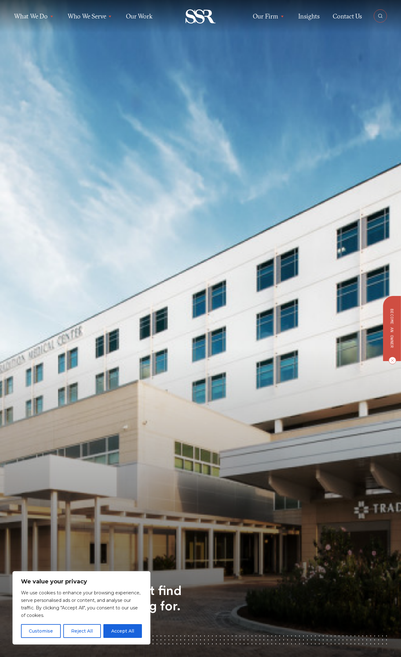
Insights (309, 16)
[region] (81, 607)
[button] (200, 16)
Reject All (82, 631)
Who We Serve (90, 16)
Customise (41, 631)
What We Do (34, 16)
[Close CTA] (391, 360)
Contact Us (347, 16)
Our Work (139, 16)
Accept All (122, 631)
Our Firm (269, 16)
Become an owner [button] (392, 328)
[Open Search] (380, 16)
